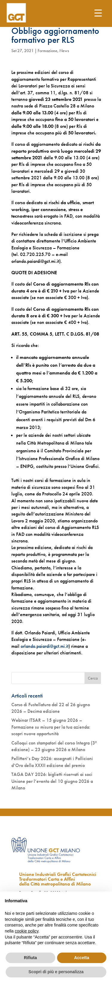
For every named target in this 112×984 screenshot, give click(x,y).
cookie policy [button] (26, 931)
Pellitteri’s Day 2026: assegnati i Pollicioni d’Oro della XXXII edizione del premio (52, 761)
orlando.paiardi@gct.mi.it (44, 646)
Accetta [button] (81, 957)
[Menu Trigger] (98, 12)
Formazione (47, 50)
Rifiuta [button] (30, 957)
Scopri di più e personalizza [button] (55, 971)
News (64, 50)
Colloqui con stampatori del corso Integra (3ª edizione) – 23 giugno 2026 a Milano (54, 746)
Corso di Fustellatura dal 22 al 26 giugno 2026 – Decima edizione (50, 707)
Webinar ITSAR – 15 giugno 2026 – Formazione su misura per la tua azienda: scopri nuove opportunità (50, 727)
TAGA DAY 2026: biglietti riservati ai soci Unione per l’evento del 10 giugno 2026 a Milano (52, 781)
